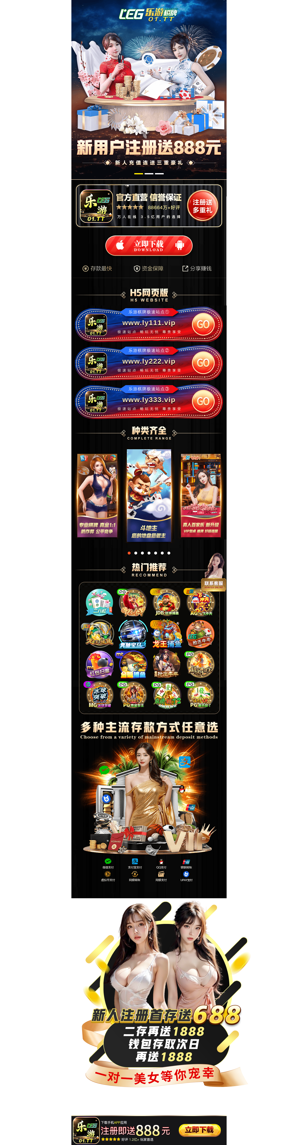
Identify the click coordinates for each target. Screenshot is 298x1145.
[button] (138, 173)
